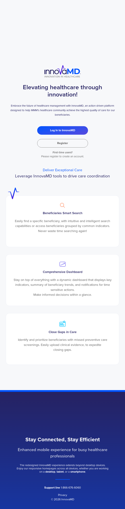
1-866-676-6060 (71, 487)
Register (62, 143)
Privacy (62, 495)
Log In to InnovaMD (62, 130)
